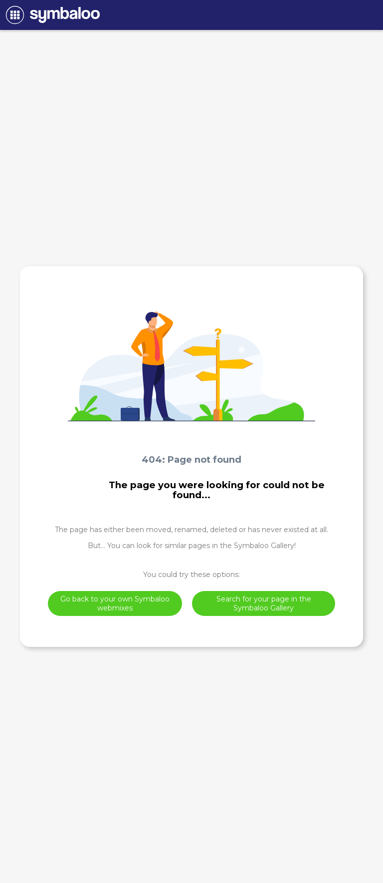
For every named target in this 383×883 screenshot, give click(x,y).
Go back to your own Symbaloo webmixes (115, 603)
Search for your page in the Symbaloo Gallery (263, 603)
